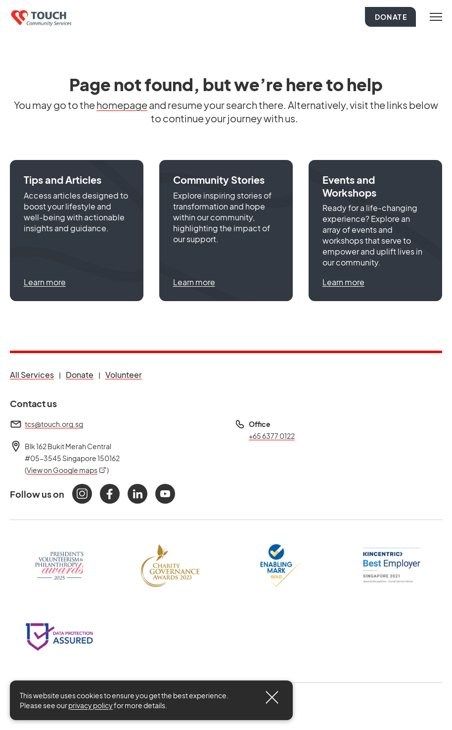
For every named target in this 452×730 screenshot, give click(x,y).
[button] (76, 231)
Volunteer (123, 374)
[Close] (272, 697)
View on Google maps (67, 470)
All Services (32, 374)
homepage (121, 105)
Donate (391, 16)
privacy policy (90, 705)
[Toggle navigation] (436, 17)
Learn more (45, 282)
